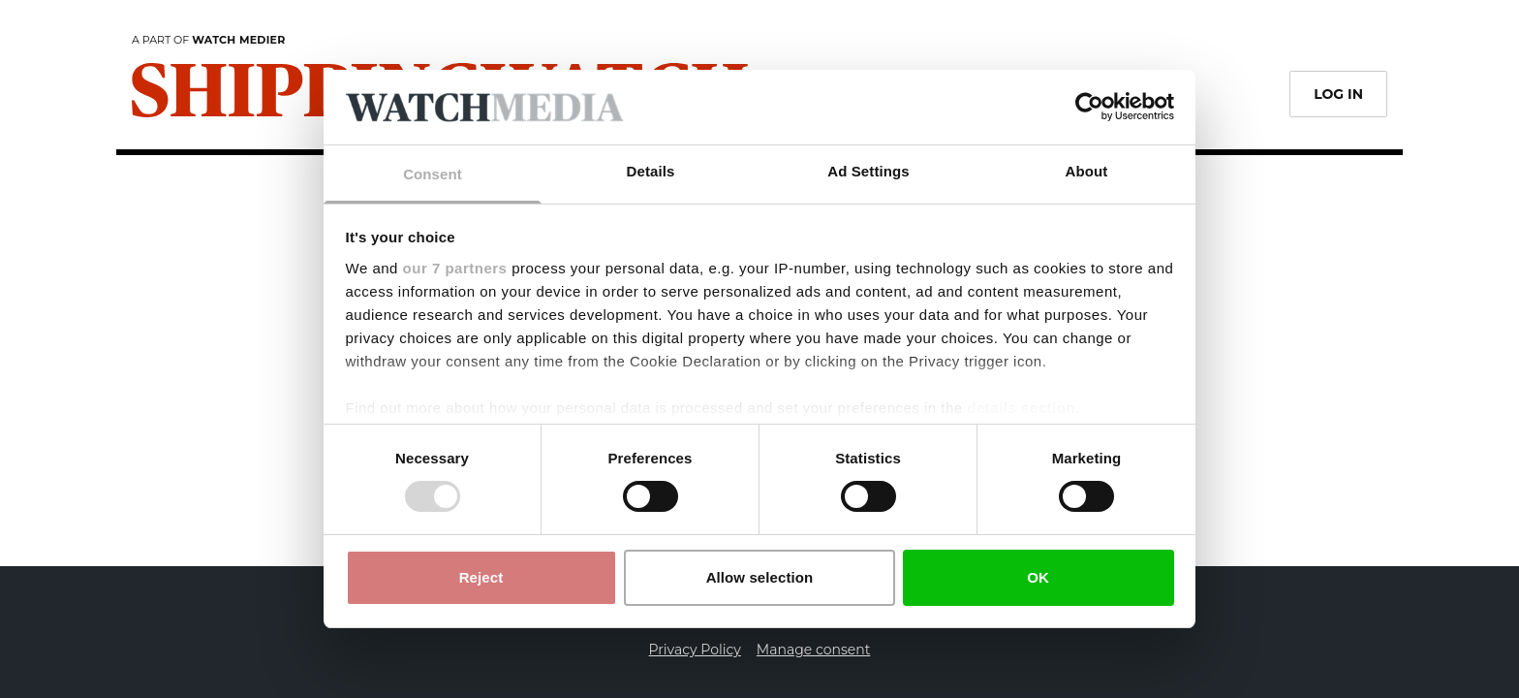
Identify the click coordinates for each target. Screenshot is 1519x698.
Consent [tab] (432, 174)
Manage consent (814, 649)
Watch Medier (238, 40)
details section (1021, 407)
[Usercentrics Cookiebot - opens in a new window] (1089, 106)
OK (1038, 577)
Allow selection (760, 577)
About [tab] (1087, 171)
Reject (481, 577)
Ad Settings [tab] (868, 171)
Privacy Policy (695, 649)
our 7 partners (455, 268)
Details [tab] (651, 171)
